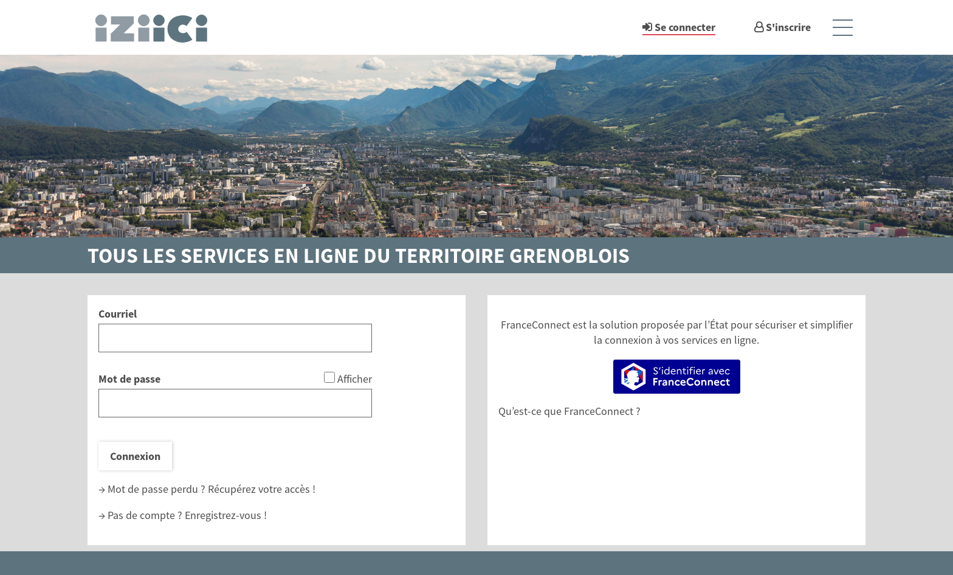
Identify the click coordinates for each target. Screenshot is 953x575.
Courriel (117, 314)
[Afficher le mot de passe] (329, 377)
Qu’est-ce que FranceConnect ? (569, 411)
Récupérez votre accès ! (261, 489)
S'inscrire (788, 27)
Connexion (135, 456)
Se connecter (685, 27)
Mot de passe (129, 379)
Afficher (354, 379)
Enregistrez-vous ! (226, 515)
